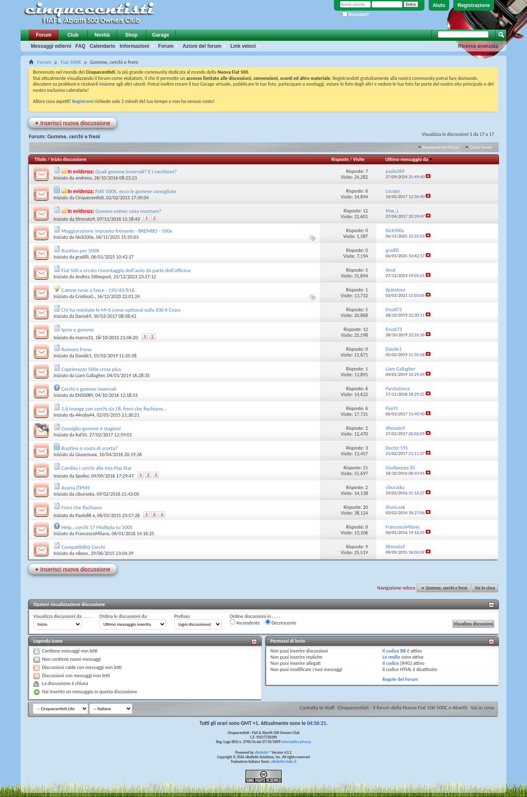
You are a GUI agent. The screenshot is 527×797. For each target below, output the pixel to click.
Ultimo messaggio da (409, 159)
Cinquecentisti (89, 197)
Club (73, 35)
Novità (102, 35)
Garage (160, 35)
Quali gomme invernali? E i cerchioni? (136, 171)
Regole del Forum (400, 679)
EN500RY (84, 395)
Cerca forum (481, 147)
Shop (131, 35)
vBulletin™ (262, 752)
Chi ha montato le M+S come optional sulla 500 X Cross (120, 310)
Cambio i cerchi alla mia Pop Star (96, 468)
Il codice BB (394, 651)
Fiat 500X (71, 62)
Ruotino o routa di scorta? (89, 448)
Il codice (390, 663)
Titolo (41, 159)
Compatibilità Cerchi (83, 547)
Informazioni (134, 46)
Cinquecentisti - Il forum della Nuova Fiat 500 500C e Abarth (402, 707)
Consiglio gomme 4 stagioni (91, 428)
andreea (83, 178)
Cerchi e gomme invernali (89, 389)
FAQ (80, 46)
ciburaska (84, 494)
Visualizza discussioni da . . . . (62, 616)
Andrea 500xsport (93, 277)
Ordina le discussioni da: (123, 616)
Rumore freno (76, 349)
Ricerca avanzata (478, 46)
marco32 (84, 337)
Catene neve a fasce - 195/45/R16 (98, 290)
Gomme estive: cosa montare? (128, 211)
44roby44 (84, 415)
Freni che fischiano (81, 507)
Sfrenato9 (85, 219)
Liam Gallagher (90, 375)
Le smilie (391, 657)
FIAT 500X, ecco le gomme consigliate (136, 191)
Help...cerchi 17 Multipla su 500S (97, 527)
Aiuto (439, 5)
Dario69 (83, 316)
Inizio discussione (68, 159)
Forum (43, 35)
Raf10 (81, 435)
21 (365, 468)
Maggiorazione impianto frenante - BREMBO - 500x (116, 231)
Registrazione (473, 5)
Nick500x (84, 237)
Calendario (102, 46)
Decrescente (280, 622)
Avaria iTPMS (75, 488)
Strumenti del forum (441, 147)
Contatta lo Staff (317, 707)
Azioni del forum (201, 46)
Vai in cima (485, 588)
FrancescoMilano (92, 533)
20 (365, 507)
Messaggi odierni (51, 46)
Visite (359, 159)
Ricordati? (355, 14)
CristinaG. (85, 296)
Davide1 (83, 356)
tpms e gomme (77, 329)
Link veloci (243, 46)
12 (365, 211)
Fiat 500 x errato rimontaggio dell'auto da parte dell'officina (126, 270)
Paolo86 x (85, 515)
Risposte (340, 159)
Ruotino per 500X (80, 250)
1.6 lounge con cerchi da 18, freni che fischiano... (114, 408)
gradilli (82, 257)
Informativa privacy (296, 741)
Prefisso (182, 616)
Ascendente (245, 622)
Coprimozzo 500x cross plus (91, 369)
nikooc (82, 553)
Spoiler (82, 476)
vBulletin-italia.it (283, 761)
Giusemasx (86, 454)
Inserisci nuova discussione (72, 122)
